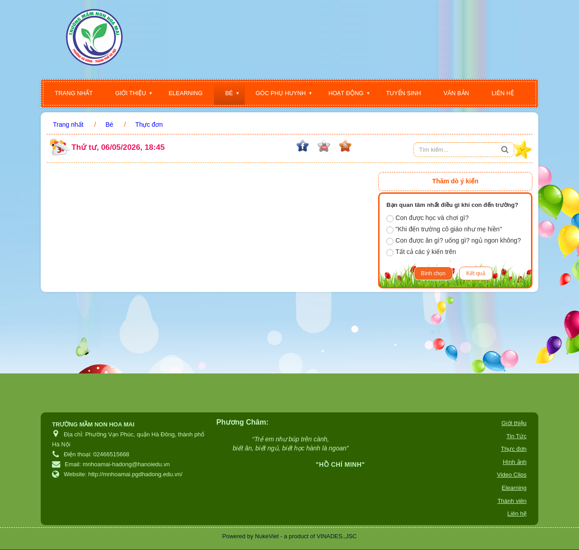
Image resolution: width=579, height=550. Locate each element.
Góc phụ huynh (281, 93)
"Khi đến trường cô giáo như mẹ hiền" (444, 229)
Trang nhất (74, 93)
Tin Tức (517, 436)
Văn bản (456, 93)
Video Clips (512, 474)
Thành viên (512, 500)
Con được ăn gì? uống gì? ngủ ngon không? (453, 241)
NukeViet (267, 536)
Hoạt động (346, 93)
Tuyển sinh (403, 93)
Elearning (186, 93)
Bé (229, 93)
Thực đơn (514, 448)
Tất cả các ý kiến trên (421, 252)
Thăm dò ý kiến (455, 181)
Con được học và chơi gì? (427, 218)
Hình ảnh (515, 462)
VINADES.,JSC (337, 536)
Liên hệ (503, 93)
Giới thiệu (130, 93)
